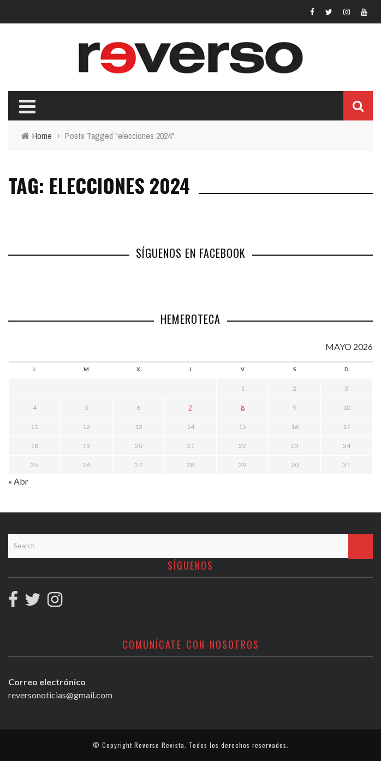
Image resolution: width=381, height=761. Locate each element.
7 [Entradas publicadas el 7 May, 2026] (190, 407)
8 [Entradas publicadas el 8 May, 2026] (243, 407)
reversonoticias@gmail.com (60, 695)
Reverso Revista (159, 745)
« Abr (18, 481)
